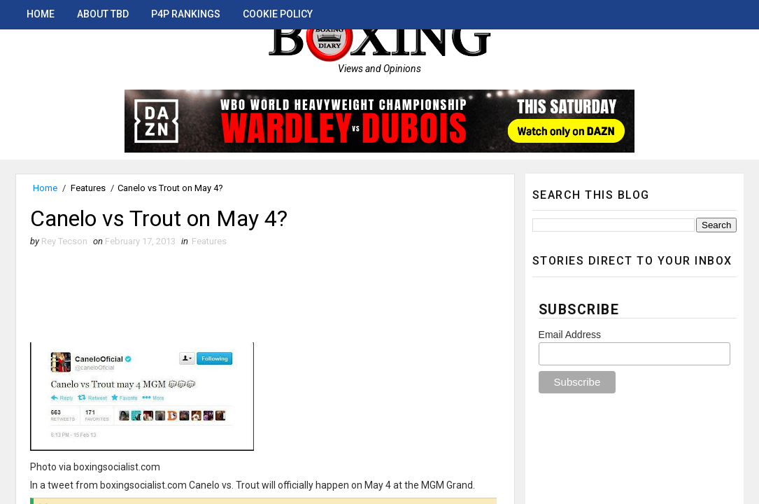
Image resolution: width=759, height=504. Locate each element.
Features (88, 188)
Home (41, 14)
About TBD (103, 14)
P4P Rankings (185, 14)
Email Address (570, 334)
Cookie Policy (278, 14)
